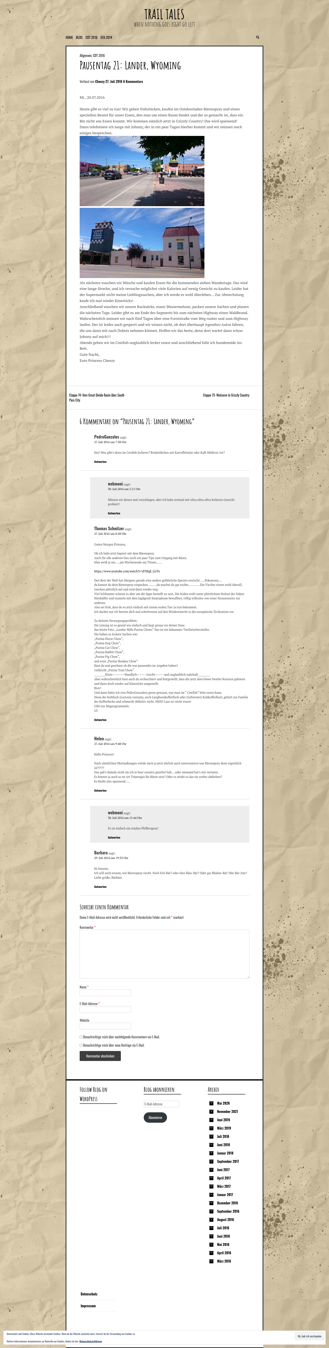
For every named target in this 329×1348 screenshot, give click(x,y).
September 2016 (228, 1211)
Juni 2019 (223, 1119)
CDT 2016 (92, 37)
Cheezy (100, 81)
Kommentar (88, 927)
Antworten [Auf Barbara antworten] (100, 886)
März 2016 (224, 1261)
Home (69, 37)
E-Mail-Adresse (90, 1003)
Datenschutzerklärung (90, 1341)
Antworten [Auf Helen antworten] (100, 790)
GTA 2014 (106, 37)
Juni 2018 (223, 1144)
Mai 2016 (223, 1244)
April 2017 (224, 1177)
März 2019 (224, 1128)
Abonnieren (155, 1117)
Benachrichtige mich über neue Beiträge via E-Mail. (114, 1045)
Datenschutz (89, 1293)
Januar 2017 (225, 1194)
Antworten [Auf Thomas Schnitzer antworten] (100, 719)
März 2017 (224, 1186)
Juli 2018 (223, 1136)
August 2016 (225, 1219)
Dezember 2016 (227, 1202)
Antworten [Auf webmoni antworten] (114, 513)
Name (84, 987)
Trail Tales (164, 14)
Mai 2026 (223, 1103)
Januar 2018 (225, 1153)
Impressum (88, 1305)
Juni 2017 (223, 1169)
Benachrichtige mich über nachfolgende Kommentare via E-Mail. (121, 1036)
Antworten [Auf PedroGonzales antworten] (100, 461)
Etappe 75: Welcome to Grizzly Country (226, 395)
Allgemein (86, 55)
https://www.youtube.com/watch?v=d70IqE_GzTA (127, 571)
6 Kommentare (133, 81)
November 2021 (227, 1111)
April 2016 (224, 1252)
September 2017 (228, 1161)
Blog (79, 37)
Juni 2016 (223, 1236)
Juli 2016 (223, 1227)
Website (84, 1020)
